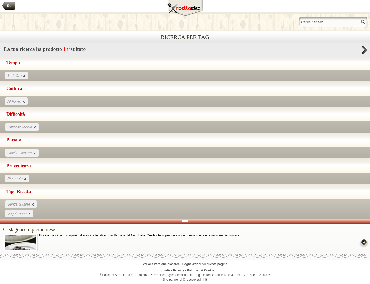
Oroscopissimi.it (195, 279)
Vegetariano (19, 213)
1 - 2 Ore (16, 75)
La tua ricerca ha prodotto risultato (185, 51)
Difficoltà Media (21, 127)
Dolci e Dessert (21, 152)
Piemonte (17, 178)
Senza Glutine (20, 204)
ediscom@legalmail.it (171, 275)
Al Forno (16, 101)
